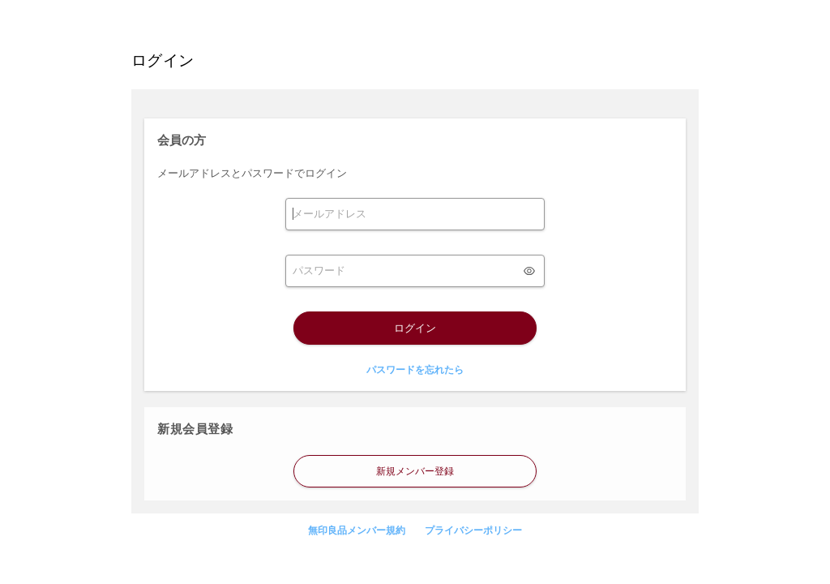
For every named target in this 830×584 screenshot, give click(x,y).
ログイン (415, 328)
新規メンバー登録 (415, 471)
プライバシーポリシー (473, 530)
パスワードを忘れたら (415, 370)
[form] (415, 214)
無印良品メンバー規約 (356, 530)
